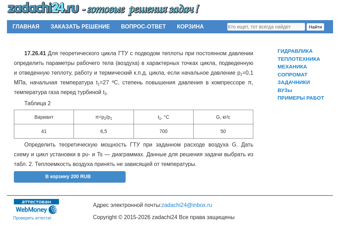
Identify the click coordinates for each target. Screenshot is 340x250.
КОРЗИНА (190, 27)
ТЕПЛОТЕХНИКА (299, 59)
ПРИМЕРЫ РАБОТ (301, 98)
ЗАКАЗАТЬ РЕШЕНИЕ (80, 27)
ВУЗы (285, 90)
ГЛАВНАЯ (26, 27)
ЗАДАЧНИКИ (294, 82)
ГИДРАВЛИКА (295, 51)
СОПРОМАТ (292, 74)
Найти (315, 27)
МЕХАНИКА (292, 66)
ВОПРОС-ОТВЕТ (143, 27)
